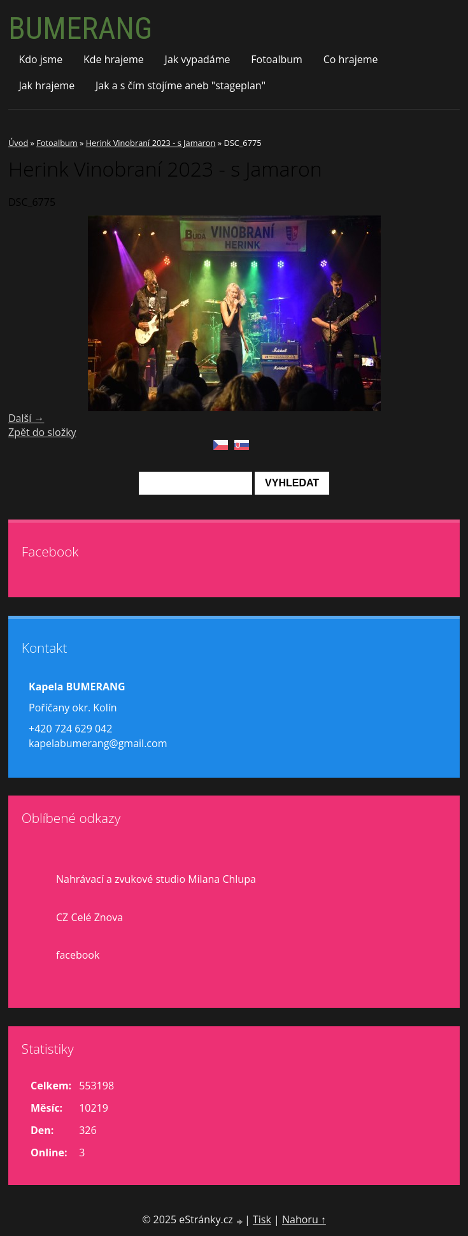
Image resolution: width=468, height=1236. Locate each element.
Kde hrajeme (113, 59)
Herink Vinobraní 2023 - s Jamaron (151, 143)
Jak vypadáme (197, 59)
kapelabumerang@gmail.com (98, 743)
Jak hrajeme (46, 85)
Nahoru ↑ (304, 1219)
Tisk (262, 1219)
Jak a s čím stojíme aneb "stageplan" (181, 85)
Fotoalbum (276, 59)
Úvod (18, 143)
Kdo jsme (40, 59)
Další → (26, 418)
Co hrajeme (350, 59)
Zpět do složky (42, 432)
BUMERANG (80, 28)
